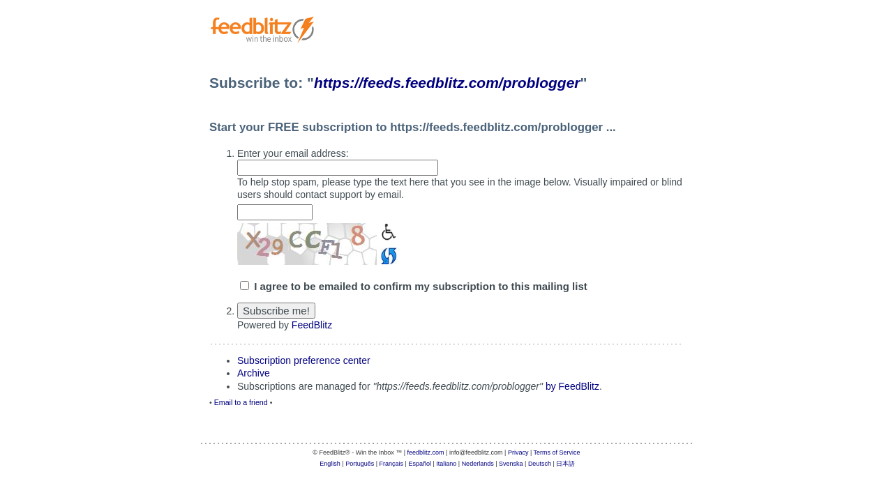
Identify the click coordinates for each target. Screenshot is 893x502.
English (330, 463)
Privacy (518, 452)
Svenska (511, 463)
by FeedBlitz (572, 386)
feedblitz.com (425, 452)
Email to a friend (241, 402)
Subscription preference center (303, 360)
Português (359, 463)
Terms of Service (557, 452)
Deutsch (539, 463)
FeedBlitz (312, 324)
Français (392, 463)
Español (419, 463)
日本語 (565, 463)
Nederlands (478, 463)
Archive (253, 373)
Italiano (446, 463)
